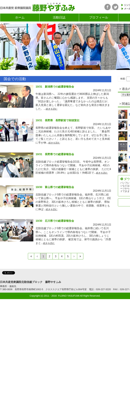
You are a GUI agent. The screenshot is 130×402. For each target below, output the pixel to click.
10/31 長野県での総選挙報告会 (55, 154)
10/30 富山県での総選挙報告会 (55, 187)
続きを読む (51, 109)
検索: (123, 78)
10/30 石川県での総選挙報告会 (55, 220)
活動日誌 (59, 17)
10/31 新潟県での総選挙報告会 (55, 86)
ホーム (20, 17)
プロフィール (98, 17)
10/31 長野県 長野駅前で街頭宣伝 (57, 120)
